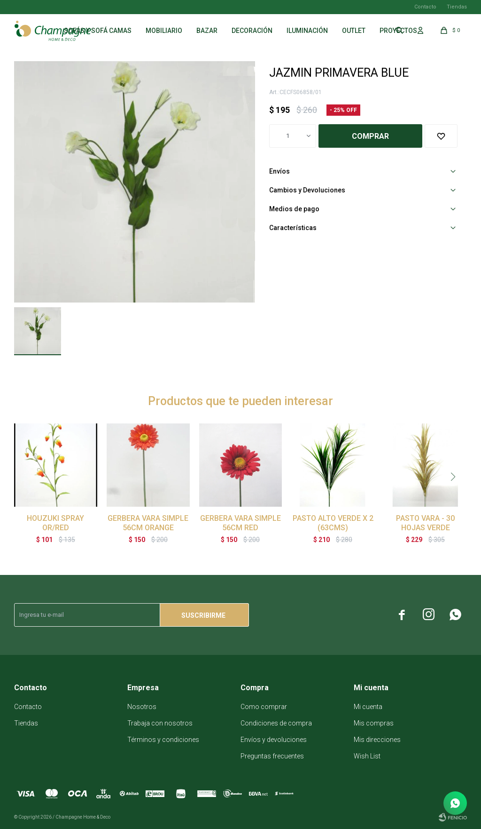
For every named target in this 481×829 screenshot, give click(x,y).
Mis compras (374, 723)
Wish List (367, 756)
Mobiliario (164, 30)
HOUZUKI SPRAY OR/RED (55, 523)
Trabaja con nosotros (160, 723)
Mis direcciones (377, 739)
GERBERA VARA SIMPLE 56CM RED (240, 523)
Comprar (370, 136)
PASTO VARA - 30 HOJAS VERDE (425, 523)
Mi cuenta (368, 706)
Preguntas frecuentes (272, 756)
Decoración (252, 30)
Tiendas (457, 7)
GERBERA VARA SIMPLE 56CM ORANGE (148, 523)
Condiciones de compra (276, 723)
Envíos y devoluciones (273, 739)
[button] (452, 476)
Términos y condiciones (163, 739)
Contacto (425, 7)
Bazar (206, 30)
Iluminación (307, 30)
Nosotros (141, 706)
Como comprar (263, 706)
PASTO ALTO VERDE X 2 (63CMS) (333, 523)
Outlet (353, 30)
